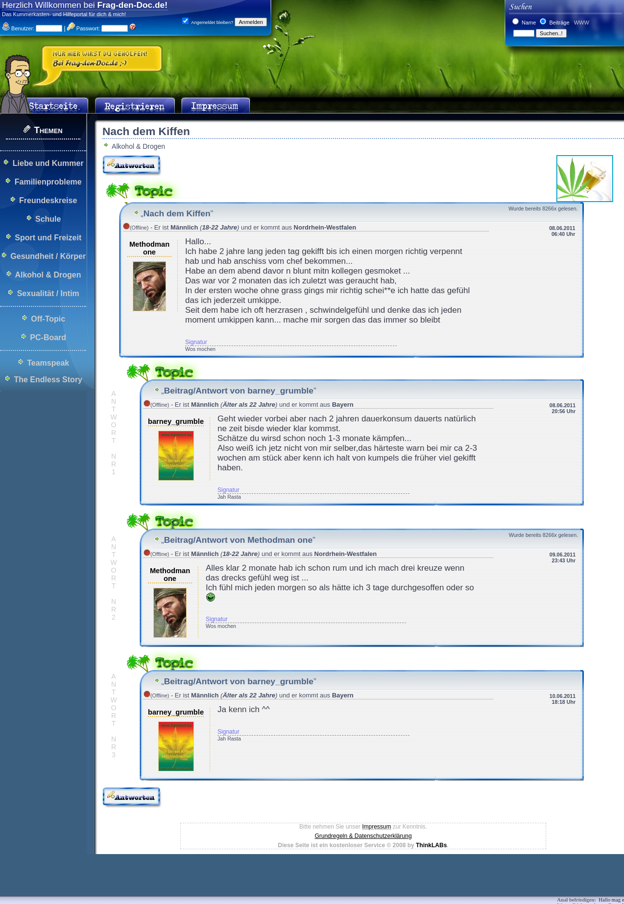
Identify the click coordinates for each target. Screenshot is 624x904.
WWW (581, 22)
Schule (48, 219)
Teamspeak (48, 363)
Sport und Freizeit (48, 237)
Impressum (376, 826)
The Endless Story (48, 379)
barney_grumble (176, 421)
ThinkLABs (431, 845)
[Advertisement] (178, 882)
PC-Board (48, 337)
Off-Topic (48, 319)
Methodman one (149, 248)
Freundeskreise (48, 200)
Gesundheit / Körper (48, 256)
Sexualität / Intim (48, 293)
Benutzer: (18, 28)
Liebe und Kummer (48, 163)
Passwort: (83, 28)
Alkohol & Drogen (48, 275)
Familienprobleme (48, 182)
